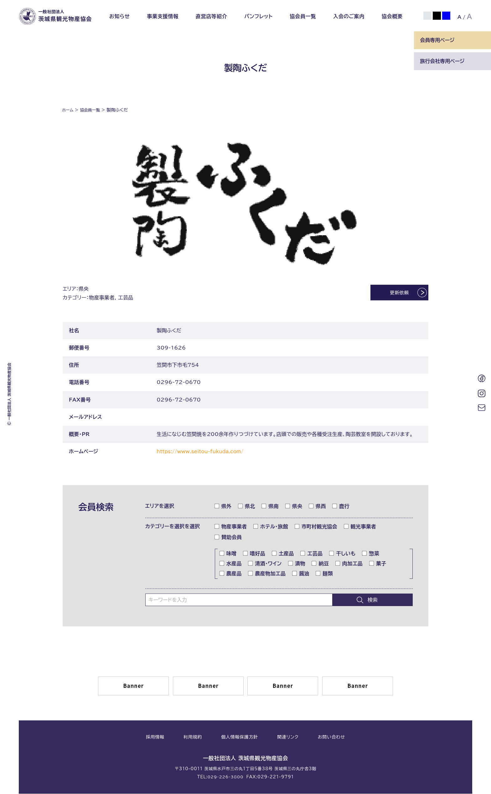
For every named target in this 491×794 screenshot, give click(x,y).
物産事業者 (231, 527)
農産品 (231, 574)
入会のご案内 (348, 16)
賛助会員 (228, 537)
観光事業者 (360, 527)
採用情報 (155, 738)
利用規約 (192, 738)
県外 (223, 506)
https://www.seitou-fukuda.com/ (203, 451)
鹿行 (341, 506)
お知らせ (119, 16)
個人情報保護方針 (239, 738)
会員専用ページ (437, 40)
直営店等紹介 (211, 16)
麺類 (324, 574)
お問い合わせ (331, 738)
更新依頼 (394, 293)
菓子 (378, 564)
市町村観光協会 (316, 527)
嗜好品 (254, 554)
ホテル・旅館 (271, 527)
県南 (270, 506)
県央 (294, 506)
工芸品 (312, 554)
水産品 (231, 564)
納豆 (320, 564)
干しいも (342, 554)
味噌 (228, 554)
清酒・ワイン (265, 564)
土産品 (283, 554)
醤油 (300, 574)
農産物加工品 (267, 574)
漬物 (296, 564)
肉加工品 (349, 564)
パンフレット (258, 16)
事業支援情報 (162, 16)
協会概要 (392, 16)
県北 (246, 506)
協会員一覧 (303, 16)
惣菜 (370, 554)
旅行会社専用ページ (442, 61)
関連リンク (287, 738)
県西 (317, 506)
